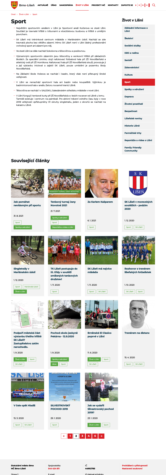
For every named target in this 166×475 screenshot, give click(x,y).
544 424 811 (54, 468)
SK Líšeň (139, 227)
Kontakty (113, 5)
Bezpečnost (131, 111)
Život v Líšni (82, 5)
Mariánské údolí (31, 287)
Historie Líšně (132, 126)
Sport (35, 14)
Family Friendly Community (133, 149)
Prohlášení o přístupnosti (135, 465)
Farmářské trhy (133, 133)
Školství (129, 38)
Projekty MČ (98, 5)
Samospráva (66, 5)
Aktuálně (43, 5)
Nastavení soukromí (132, 468)
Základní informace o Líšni (136, 29)
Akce (54, 364)
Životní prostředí (134, 104)
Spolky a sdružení (134, 89)
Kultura (129, 75)
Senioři (128, 60)
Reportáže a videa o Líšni (138, 140)
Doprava (129, 96)
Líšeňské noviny (133, 118)
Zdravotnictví (132, 67)
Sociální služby (133, 45)
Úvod (13, 14)
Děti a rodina (132, 53)
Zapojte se (127, 5)
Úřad (54, 5)
